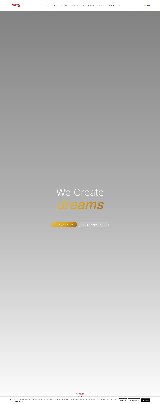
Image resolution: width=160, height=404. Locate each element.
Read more (19, 401)
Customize (134, 400)
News (83, 5)
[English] (148, 6)
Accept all (145, 400)
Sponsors (100, 5)
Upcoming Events (93, 225)
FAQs (118, 5)
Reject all (123, 400)
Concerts (64, 5)
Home (47, 6)
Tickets (55, 5)
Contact (110, 5)
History (91, 5)
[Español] (145, 6)
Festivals (74, 5)
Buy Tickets (63, 224)
